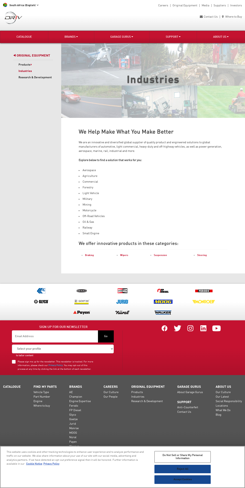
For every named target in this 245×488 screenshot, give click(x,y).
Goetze (73, 419)
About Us (221, 36)
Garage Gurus (121, 36)
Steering (202, 255)
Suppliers (220, 5)
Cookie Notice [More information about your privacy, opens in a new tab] (34, 464)
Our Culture (111, 392)
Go (106, 336)
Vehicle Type (41, 392)
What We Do (223, 410)
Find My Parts (45, 387)
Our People (110, 396)
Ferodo (73, 405)
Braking (89, 255)
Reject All (182, 469)
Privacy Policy (55, 365)
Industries (25, 71)
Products (25, 64)
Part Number (41, 396)
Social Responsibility (229, 401)
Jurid (72, 423)
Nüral (72, 437)
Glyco (72, 414)
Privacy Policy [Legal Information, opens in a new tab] (51, 464)
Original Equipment (185, 5)
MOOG (73, 432)
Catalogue (24, 36)
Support (173, 36)
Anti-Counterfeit (187, 407)
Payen (73, 441)
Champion (75, 396)
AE (71, 392)
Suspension (160, 255)
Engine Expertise (80, 401)
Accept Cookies (183, 479)
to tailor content (24, 355)
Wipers (124, 255)
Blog (218, 414)
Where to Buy (232, 16)
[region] (122, 467)
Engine (37, 401)
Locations (222, 405)
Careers (163, 5)
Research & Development (35, 77)
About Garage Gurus (190, 392)
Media (205, 5)
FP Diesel (75, 410)
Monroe (74, 428)
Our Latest (222, 396)
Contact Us (209, 16)
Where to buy (41, 405)
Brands (71, 36)
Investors (236, 5)
